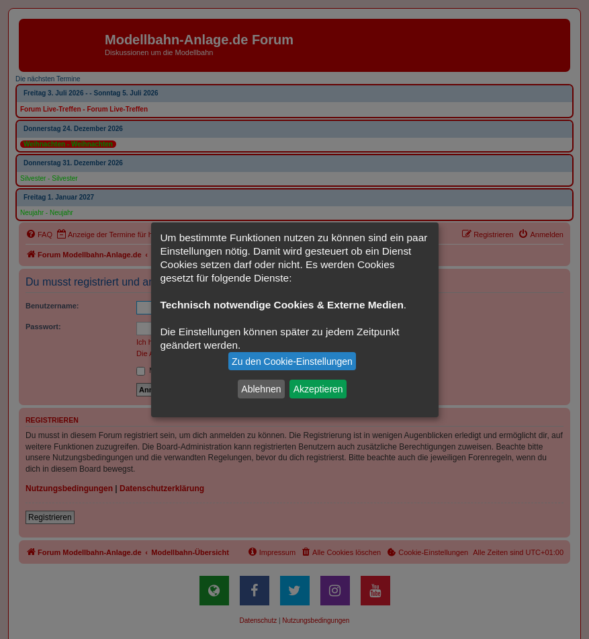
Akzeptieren (318, 389)
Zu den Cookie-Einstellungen (292, 361)
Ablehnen (261, 389)
